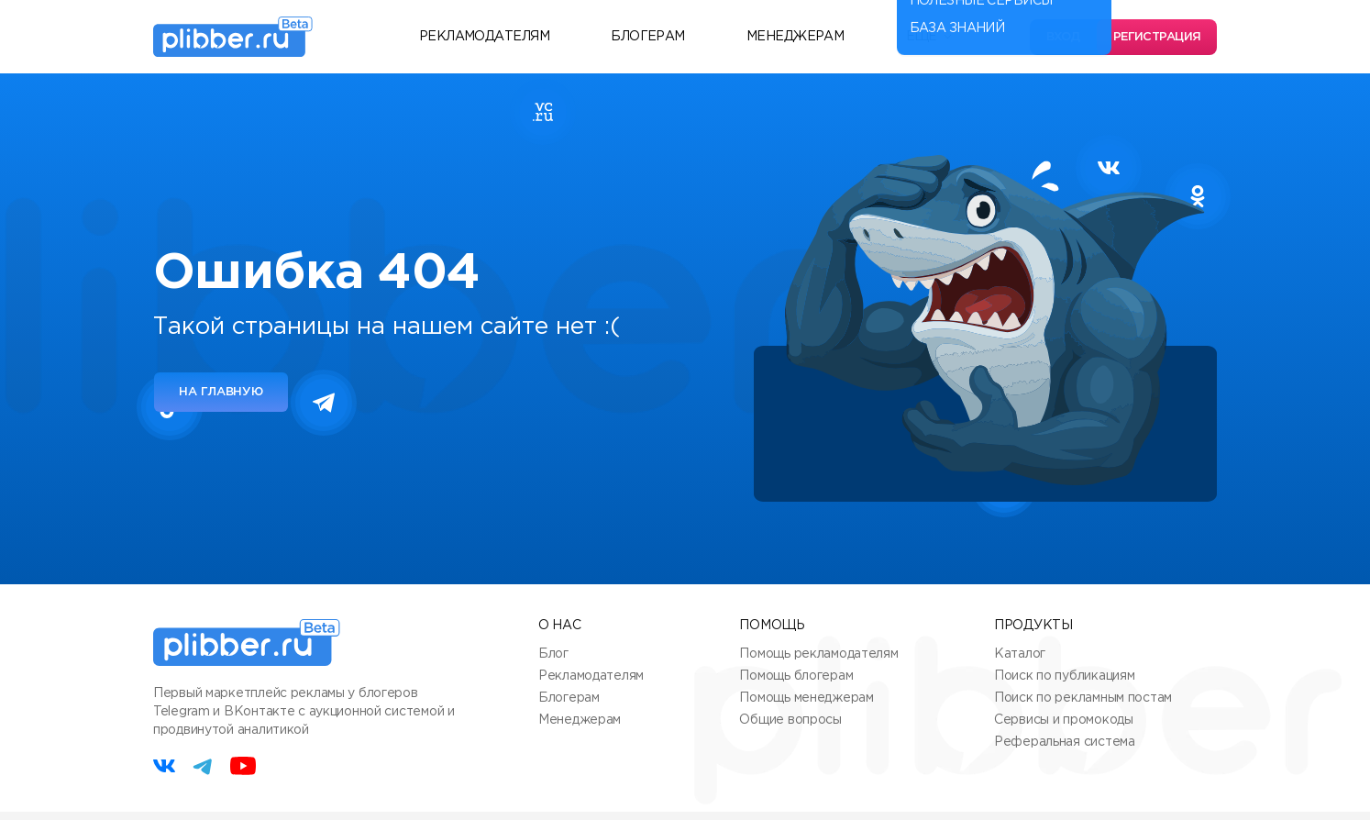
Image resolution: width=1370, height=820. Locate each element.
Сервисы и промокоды (1063, 720)
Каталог (1019, 653)
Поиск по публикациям (1064, 675)
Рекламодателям (484, 36)
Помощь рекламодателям (818, 653)
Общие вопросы (790, 720)
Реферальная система (1064, 742)
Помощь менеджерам (806, 698)
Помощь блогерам (796, 675)
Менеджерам (795, 36)
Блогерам (648, 36)
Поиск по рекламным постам (1083, 698)
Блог (553, 653)
